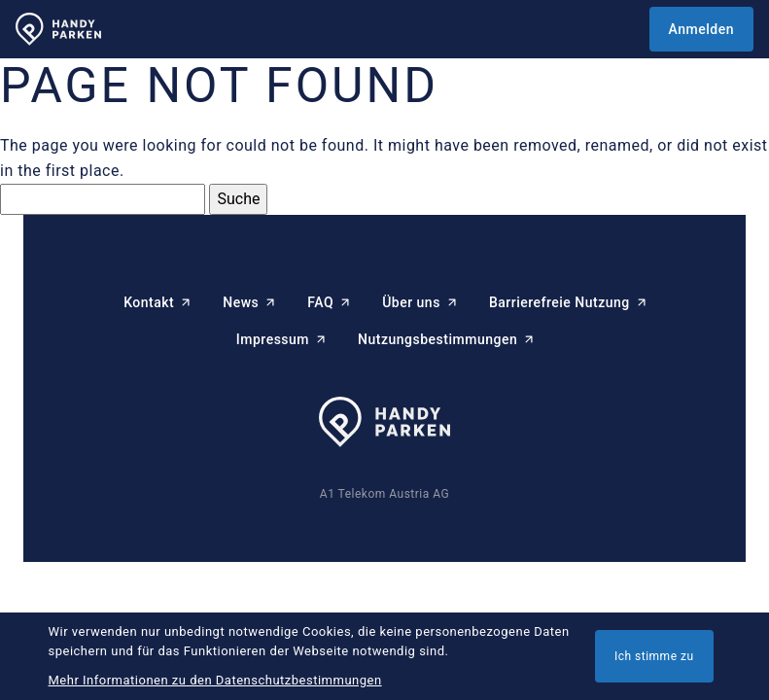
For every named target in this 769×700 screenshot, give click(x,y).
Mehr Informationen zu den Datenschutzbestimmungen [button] (215, 680)
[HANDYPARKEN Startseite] (58, 29)
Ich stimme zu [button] (654, 656)
